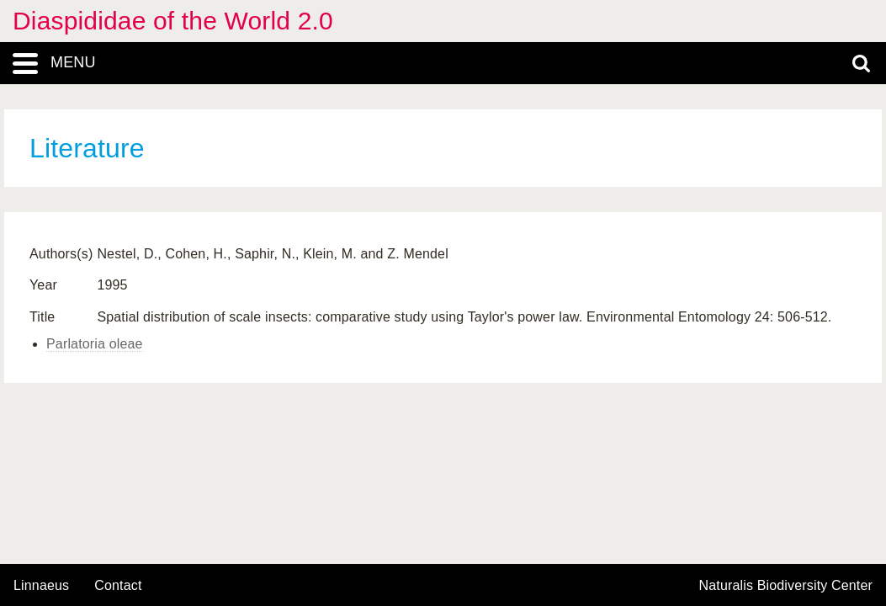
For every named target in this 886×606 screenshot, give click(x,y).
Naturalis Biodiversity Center (786, 586)
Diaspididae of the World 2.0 (173, 21)
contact (117, 585)
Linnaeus (41, 586)
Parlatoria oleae (94, 344)
